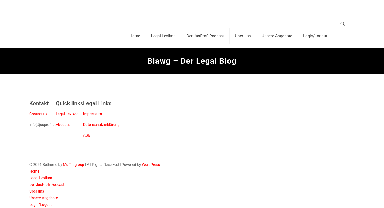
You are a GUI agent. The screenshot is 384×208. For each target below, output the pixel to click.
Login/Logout (40, 204)
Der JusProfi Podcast (47, 184)
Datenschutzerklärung (101, 125)
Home (34, 171)
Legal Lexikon (67, 114)
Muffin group (73, 164)
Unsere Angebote (43, 198)
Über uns (36, 191)
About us (63, 125)
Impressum (92, 114)
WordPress (151, 164)
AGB (86, 135)
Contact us (38, 114)
